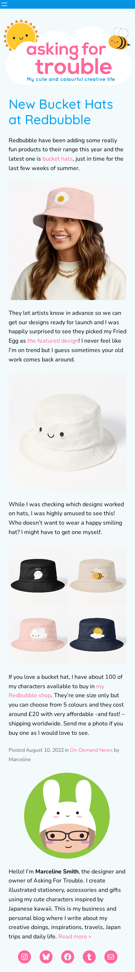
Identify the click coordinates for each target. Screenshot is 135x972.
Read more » (74, 937)
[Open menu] (4, 4)
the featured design (52, 341)
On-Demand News (91, 750)
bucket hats (57, 159)
